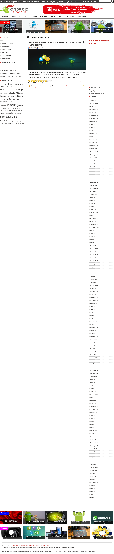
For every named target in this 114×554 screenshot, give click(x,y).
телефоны (62, 2)
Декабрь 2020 (94, 182)
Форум (61, 16)
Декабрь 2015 (94, 364)
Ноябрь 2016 (93, 330)
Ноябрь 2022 (93, 112)
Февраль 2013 (94, 467)
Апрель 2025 (93, 100)
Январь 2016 (93, 361)
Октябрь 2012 (94, 479)
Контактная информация (43, 545)
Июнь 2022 (93, 127)
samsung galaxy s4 (14, 108)
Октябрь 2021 (94, 151)
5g (0, 84)
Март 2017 (93, 318)
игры (55, 2)
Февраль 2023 (94, 103)
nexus (2, 102)
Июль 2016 (93, 343)
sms (56, 85)
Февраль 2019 (94, 249)
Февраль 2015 (94, 394)
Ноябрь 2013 (93, 440)
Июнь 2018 (93, 273)
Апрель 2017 (93, 315)
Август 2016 (93, 339)
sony (2, 113)
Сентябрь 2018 (94, 264)
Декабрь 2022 (94, 109)
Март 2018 (93, 282)
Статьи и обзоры (5, 58)
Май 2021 (93, 167)
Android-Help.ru (15, 545)
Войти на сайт (90, 1)
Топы (53, 16)
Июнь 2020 (93, 200)
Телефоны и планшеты (39, 16)
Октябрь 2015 (94, 370)
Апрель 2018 (93, 279)
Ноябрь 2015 (93, 367)
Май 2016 (93, 349)
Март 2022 (93, 136)
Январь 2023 (93, 106)
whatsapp (7, 113)
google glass (3, 93)
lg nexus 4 (21, 96)
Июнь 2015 (93, 382)
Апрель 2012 (93, 497)
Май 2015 (93, 385)
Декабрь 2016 (94, 327)
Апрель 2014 (93, 424)
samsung (12, 105)
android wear (13, 87)
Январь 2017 (93, 324)
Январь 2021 (93, 179)
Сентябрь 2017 (94, 300)
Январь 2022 (93, 142)
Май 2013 (93, 458)
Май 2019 (93, 239)
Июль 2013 (93, 452)
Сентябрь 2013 (94, 446)
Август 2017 (93, 303)
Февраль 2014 (94, 430)
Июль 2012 (93, 488)
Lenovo (14, 96)
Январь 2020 (93, 215)
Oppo (21, 101)
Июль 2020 (93, 197)
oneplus (11, 102)
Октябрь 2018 (94, 261)
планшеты (72, 2)
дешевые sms (78, 85)
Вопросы (70, 16)
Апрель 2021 (93, 170)
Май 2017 (93, 312)
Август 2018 (93, 267)
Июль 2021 (93, 161)
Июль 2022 (93, 124)
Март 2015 (93, 391)
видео (19, 113)
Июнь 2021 (93, 164)
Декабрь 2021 (94, 145)
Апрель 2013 (93, 461)
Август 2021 (93, 158)
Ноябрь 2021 (93, 148)
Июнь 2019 (93, 236)
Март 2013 (93, 464)
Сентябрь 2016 (94, 336)
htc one (21, 93)
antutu (19, 87)
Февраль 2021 (94, 176)
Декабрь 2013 (94, 437)
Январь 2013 (93, 470)
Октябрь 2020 (94, 188)
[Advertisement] (57, 504)
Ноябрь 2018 (93, 258)
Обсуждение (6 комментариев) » (37, 87)
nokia (6, 102)
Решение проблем (6, 55)
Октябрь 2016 (94, 333)
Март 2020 (93, 209)
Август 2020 (93, 194)
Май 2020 (93, 203)
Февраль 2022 (94, 139)
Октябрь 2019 (94, 224)
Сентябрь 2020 (94, 191)
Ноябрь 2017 (93, 294)
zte (17, 113)
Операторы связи (6, 49)
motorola (10, 99)
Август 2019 (93, 230)
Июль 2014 (93, 415)
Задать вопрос (83, 16)
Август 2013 (93, 449)
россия (22, 123)
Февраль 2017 (94, 321)
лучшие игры (15, 121)
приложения (47, 2)
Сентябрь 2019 (94, 227)
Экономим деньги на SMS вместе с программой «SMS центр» (56, 43)
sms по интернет (61, 85)
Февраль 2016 (94, 358)
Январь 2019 (93, 252)
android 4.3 (11, 84)
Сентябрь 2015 (94, 373)
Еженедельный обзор (100, 40)
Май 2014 (93, 421)
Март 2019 (93, 245)
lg (18, 96)
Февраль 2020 (94, 212)
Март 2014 (93, 427)
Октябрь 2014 (94, 406)
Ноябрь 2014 (93, 403)
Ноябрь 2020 (93, 185)
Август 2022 (93, 121)
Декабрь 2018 (94, 255)
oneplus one (16, 101)
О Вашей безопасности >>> (96, 93)
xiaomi (13, 113)
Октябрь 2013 (94, 443)
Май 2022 (93, 130)
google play (11, 93)
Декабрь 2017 (94, 291)
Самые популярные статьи (8, 70)
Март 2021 (93, 173)
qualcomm (3, 105)
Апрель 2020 (93, 206)
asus (2, 90)
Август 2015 (93, 376)
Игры (25, 16)
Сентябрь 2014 (94, 409)
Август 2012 (93, 485)
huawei (3, 96)
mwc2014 (17, 99)
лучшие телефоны (14, 123)
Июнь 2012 (93, 491)
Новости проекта (5, 46)
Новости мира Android (7, 43)
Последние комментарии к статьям (10, 73)
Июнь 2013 (93, 455)
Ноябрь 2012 (93, 476)
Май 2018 (93, 276)
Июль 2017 (93, 306)
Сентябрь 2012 (94, 482)
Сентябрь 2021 (94, 155)
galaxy (14, 90)
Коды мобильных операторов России (11, 76)
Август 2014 (93, 412)
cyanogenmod (7, 90)
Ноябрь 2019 (93, 221)
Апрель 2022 (93, 133)
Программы (16, 16)
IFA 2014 (9, 96)
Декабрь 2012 (94, 473)
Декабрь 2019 (94, 218)
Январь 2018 (93, 288)
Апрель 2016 (93, 352)
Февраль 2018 (94, 285)
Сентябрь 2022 (94, 118)
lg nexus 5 (3, 99)
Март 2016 (93, 355)
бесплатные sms (70, 85)
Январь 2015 (93, 397)
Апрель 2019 (93, 242)
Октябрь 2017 (94, 297)
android (5, 84)
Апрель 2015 (93, 388)
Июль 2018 (93, 270)
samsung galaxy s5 (6, 110)
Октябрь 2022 (94, 115)
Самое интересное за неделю (16, 2)
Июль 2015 (93, 379)
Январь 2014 (93, 433)
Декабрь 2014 (94, 400)
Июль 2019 (93, 233)
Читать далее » (80, 81)
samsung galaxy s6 (17, 110)
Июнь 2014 (93, 418)
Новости (5, 16)
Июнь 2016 (93, 346)
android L (6, 87)
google (20, 89)
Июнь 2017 (93, 309)
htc (17, 93)
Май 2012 (93, 494)
